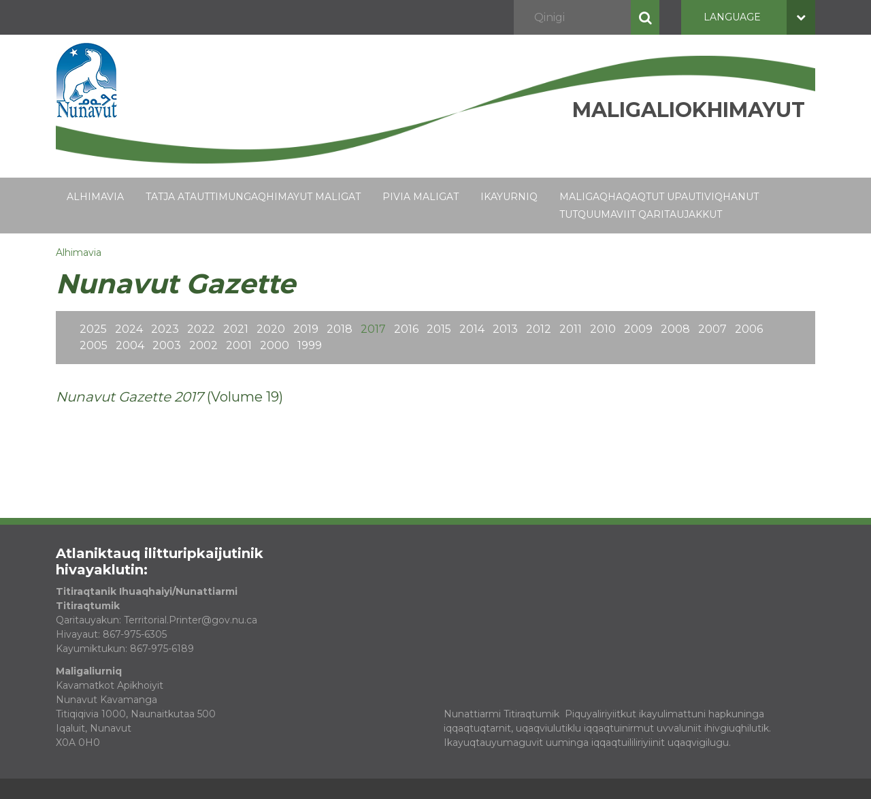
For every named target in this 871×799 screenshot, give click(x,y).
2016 (406, 329)
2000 (274, 345)
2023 (165, 329)
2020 (271, 329)
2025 (93, 329)
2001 (239, 345)
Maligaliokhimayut (688, 110)
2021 (235, 329)
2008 (675, 329)
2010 (603, 329)
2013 (505, 329)
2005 (94, 345)
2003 (166, 345)
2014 (471, 329)
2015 (439, 329)
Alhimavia (95, 197)
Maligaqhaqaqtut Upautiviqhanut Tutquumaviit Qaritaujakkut (659, 206)
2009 (638, 329)
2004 (130, 345)
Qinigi (645, 17)
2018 (339, 329)
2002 (203, 345)
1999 (309, 345)
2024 (129, 329)
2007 (712, 329)
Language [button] (759, 17)
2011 (570, 329)
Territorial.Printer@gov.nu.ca (190, 620)
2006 (749, 329)
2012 (538, 329)
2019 (305, 329)
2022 (201, 329)
